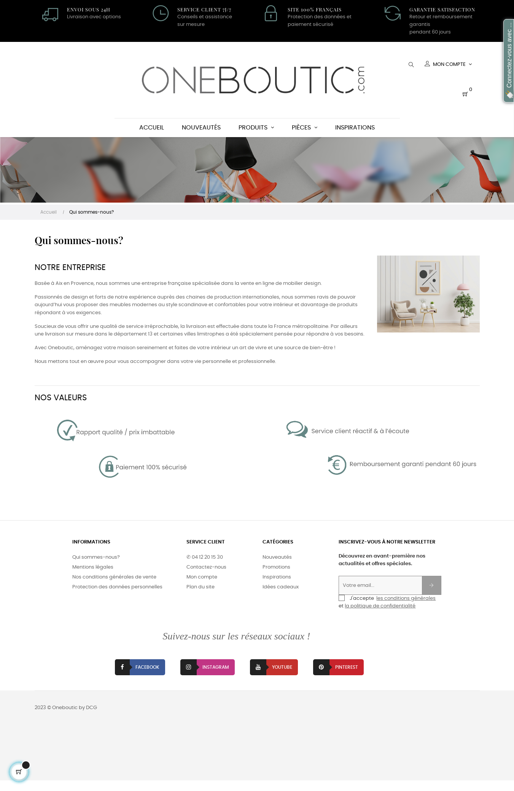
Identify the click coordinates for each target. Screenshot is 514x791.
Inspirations (277, 587)
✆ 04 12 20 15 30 (204, 568)
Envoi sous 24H (88, 9)
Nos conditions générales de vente (114, 587)
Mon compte (201, 587)
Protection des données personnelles (117, 597)
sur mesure (191, 24)
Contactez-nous (206, 577)
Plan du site (200, 597)
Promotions (276, 577)
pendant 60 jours (430, 32)
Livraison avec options (94, 16)
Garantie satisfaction (442, 9)
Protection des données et (320, 16)
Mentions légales (92, 577)
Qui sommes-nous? (96, 568)
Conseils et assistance (204, 16)
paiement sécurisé (310, 24)
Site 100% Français (315, 9)
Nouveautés (277, 568)
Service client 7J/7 (204, 9)
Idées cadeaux (281, 597)
